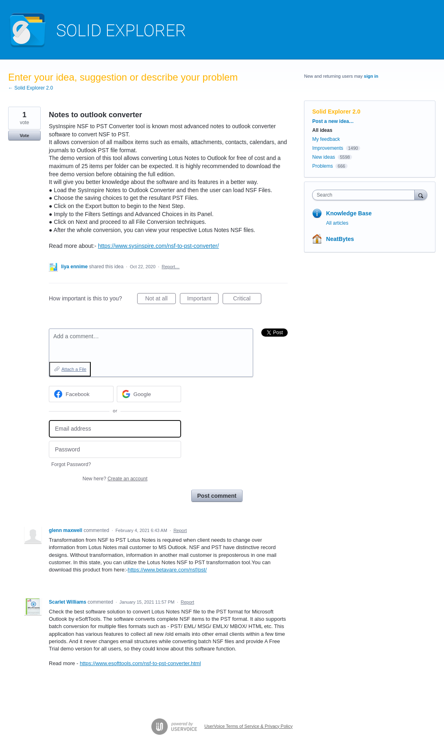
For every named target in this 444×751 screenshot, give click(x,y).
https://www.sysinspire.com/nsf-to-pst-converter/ (158, 246)
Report (180, 530)
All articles (337, 223)
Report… (170, 266)
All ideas (322, 130)
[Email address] (115, 429)
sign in (371, 76)
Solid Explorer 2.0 (336, 111)
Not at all (160, 299)
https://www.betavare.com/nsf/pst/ (167, 570)
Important (203, 299)
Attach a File (73, 369)
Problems (322, 166)
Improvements (327, 148)
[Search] (420, 195)
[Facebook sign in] (81, 394)
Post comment (216, 496)
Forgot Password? (71, 464)
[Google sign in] (149, 394)
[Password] (115, 449)
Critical (247, 299)
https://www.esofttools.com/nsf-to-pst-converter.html (140, 663)
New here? (115, 479)
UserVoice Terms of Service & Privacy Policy (248, 726)
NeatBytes (340, 239)
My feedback (326, 139)
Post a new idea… (333, 121)
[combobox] (365, 195)
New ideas (323, 157)
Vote (24, 135)
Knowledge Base (349, 213)
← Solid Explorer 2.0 (30, 88)
